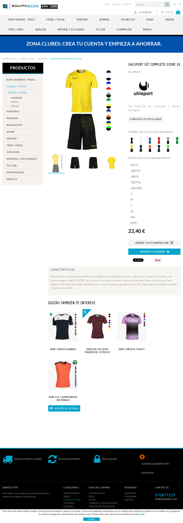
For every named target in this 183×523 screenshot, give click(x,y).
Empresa (116, 4)
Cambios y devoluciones (103, 503)
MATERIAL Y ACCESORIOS (22, 159)
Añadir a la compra (154, 251)
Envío (92, 500)
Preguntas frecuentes (102, 506)
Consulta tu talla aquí (145, 119)
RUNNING (12, 118)
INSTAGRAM (130, 496)
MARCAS (12, 179)
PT (179, 4)
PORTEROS (13, 111)
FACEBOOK (130, 493)
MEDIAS (15, 106)
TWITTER (129, 500)
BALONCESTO (14, 125)
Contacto (127, 4)
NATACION (13, 152)
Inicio (107, 4)
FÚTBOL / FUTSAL (9, 59)
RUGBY (11, 131)
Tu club (12, 165)
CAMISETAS (42, 59)
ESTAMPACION (15, 172)
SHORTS (15, 102)
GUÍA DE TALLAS (97, 493)
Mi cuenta (142, 12)
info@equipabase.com (166, 499)
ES (175, 4)
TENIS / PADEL (15, 145)
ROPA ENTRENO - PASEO (21, 79)
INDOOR (12, 138)
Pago (92, 496)
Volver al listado (64, 408)
